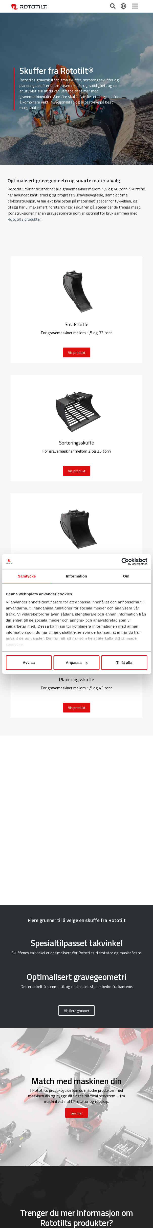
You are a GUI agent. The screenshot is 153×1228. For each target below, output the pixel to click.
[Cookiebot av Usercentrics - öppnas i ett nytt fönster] (125, 561)
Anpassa (77, 662)
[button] (76, 1010)
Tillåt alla (124, 662)
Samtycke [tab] (27, 576)
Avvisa (29, 662)
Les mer (77, 1113)
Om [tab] (126, 576)
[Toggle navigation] (135, 6)
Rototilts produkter (24, 219)
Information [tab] (76, 576)
